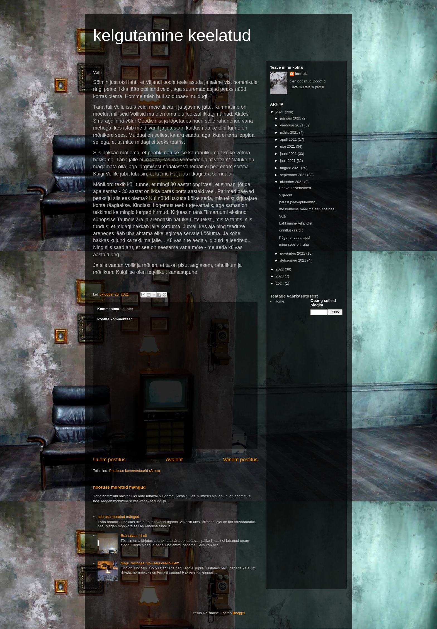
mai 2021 (288, 146)
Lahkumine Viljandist (295, 223)
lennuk (301, 74)
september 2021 (293, 175)
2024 (280, 283)
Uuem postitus (109, 459)
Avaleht (174, 459)
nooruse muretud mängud (119, 487)
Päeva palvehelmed (295, 188)
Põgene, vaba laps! (294, 237)
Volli (282, 216)
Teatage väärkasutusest (294, 296)
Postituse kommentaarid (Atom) (134, 471)
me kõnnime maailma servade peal (307, 209)
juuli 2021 (288, 161)
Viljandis (285, 195)
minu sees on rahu (294, 244)
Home (279, 301)
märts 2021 (289, 132)
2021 (280, 112)
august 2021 (290, 168)
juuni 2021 (289, 154)
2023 (280, 276)
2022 (280, 269)
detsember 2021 (293, 260)
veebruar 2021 (292, 125)
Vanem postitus (240, 459)
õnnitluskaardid (291, 230)
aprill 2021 (289, 139)
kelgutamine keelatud (172, 35)
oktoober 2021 (292, 182)
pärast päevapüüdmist (297, 202)
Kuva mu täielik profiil (307, 87)
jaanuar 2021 (291, 118)
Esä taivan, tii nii (133, 535)
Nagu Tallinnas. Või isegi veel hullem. (150, 563)
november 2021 (293, 253)
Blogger (239, 613)
